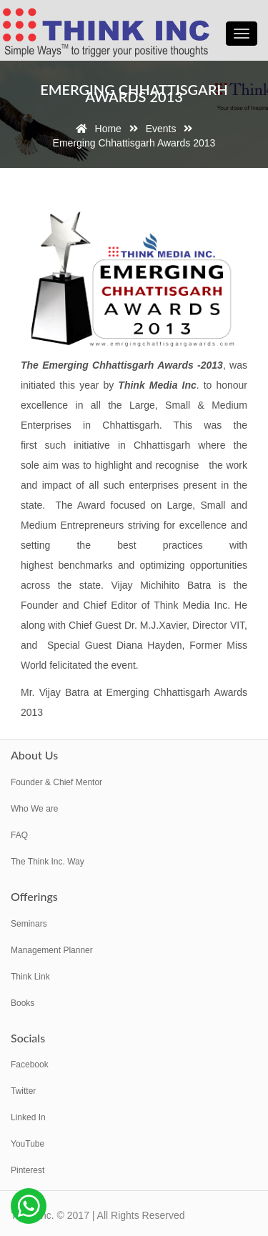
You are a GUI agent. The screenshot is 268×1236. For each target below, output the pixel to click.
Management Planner (52, 950)
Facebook (30, 1065)
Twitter (23, 1091)
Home (96, 128)
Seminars (29, 924)
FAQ (19, 835)
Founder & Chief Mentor (56, 782)
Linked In (28, 1117)
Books (22, 1003)
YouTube (27, 1144)
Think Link (30, 977)
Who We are (34, 809)
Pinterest (27, 1170)
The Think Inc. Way (47, 862)
